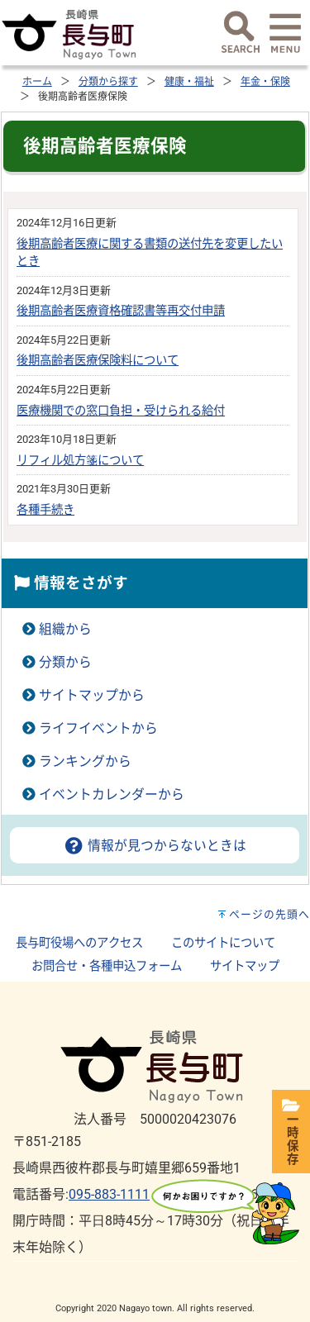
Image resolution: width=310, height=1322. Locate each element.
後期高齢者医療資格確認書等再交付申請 (121, 311)
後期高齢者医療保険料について (98, 361)
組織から (65, 629)
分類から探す (108, 82)
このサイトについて (223, 943)
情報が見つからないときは (154, 846)
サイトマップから (92, 695)
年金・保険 (265, 82)
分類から (65, 662)
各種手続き (45, 510)
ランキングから (85, 761)
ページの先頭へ (269, 914)
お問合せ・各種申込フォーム (106, 966)
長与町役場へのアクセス (79, 943)
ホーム (37, 82)
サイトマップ (244, 966)
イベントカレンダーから (111, 794)
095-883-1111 (109, 1194)
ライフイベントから (98, 728)
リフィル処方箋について (80, 461)
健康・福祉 (189, 82)
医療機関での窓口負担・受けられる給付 (121, 411)
